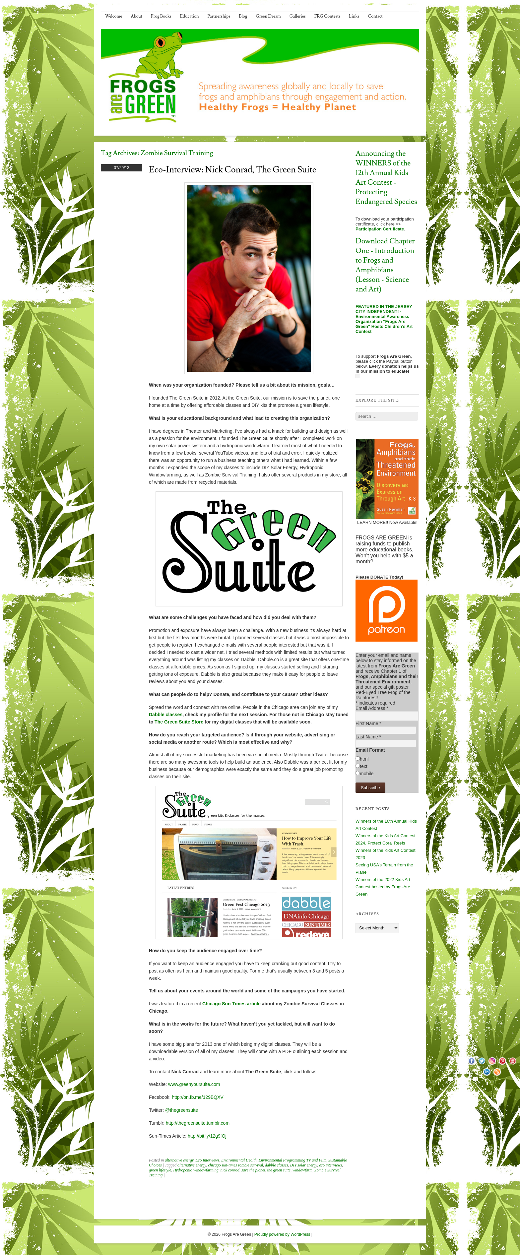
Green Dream (268, 16)
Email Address (372, 708)
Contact (375, 16)
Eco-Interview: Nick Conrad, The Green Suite (232, 169)
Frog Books (161, 16)
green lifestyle (160, 1170)
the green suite (279, 1170)
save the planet (253, 1170)
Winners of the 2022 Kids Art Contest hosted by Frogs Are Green (383, 887)
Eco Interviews (208, 1160)
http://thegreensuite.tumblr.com (197, 1123)
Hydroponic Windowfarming (196, 1170)
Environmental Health (239, 1160)
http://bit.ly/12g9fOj (207, 1136)
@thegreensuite (181, 1110)
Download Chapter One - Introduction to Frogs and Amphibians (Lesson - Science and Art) (385, 265)
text (363, 766)
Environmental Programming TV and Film (292, 1160)
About (136, 16)
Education (189, 16)
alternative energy (179, 1160)
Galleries (298, 16)
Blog (243, 16)
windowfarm (302, 1170)
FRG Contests (327, 16)
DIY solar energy (303, 1165)
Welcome (113, 16)
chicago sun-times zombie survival (235, 1165)
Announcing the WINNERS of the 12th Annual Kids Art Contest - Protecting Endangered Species (386, 178)
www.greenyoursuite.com (194, 1084)
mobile (366, 773)
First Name (368, 723)
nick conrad (230, 1170)
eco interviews (330, 1165)
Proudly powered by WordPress (282, 1234)
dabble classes (276, 1165)
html (364, 759)
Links (354, 16)
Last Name (368, 736)
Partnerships (218, 16)
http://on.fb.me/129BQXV (198, 1097)
